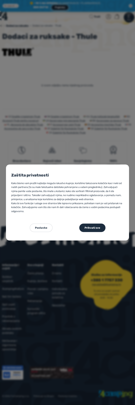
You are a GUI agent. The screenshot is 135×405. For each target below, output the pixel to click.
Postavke (41, 227)
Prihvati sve (92, 227)
